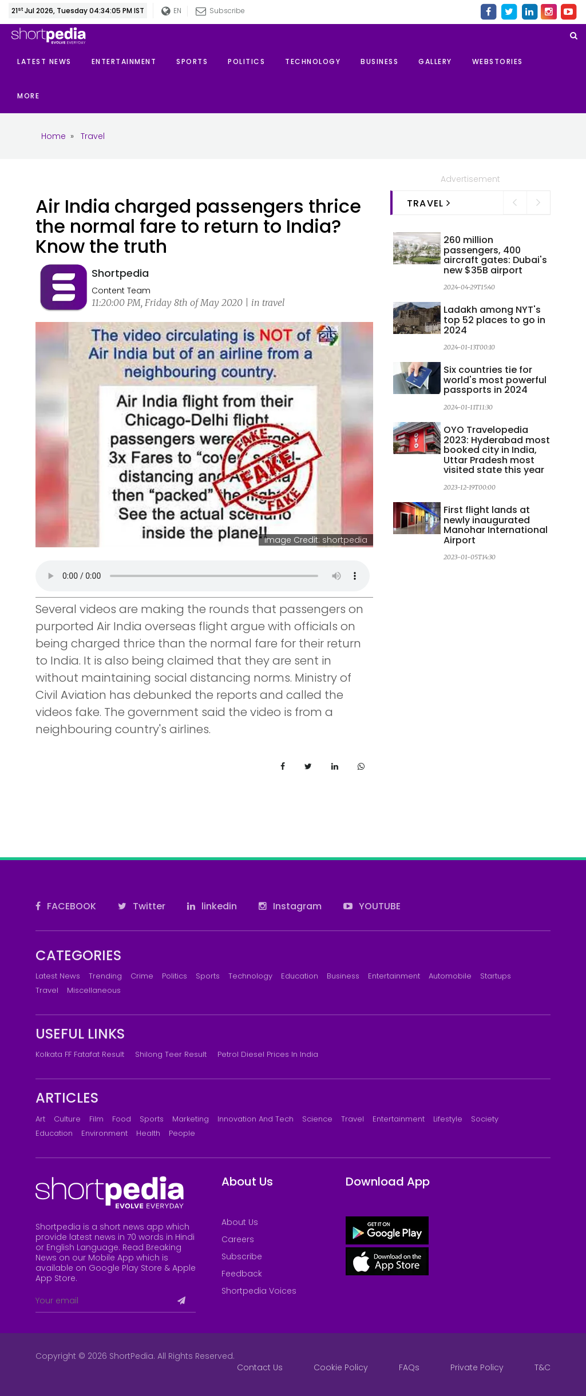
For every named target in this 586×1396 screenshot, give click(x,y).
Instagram (290, 906)
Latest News (57, 976)
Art (40, 1118)
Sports (208, 976)
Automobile (450, 976)
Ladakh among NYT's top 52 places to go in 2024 (494, 319)
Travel (46, 990)
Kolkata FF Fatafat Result (79, 1054)
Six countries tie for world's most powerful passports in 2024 (495, 379)
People (182, 1133)
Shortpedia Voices (258, 1290)
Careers (237, 1239)
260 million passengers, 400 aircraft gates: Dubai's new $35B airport (495, 255)
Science (317, 1118)
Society (484, 1118)
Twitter (141, 906)
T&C (542, 1367)
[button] (38, 96)
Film (96, 1118)
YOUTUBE (372, 906)
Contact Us (260, 1367)
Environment (104, 1133)
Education (299, 976)
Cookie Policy (341, 1367)
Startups (495, 976)
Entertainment (394, 976)
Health (148, 1133)
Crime (141, 976)
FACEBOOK (65, 906)
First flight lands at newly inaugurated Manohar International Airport (496, 525)
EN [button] (172, 11)
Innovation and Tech (255, 1118)
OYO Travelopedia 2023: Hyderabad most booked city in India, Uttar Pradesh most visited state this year (497, 449)
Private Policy (477, 1367)
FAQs (409, 1367)
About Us (239, 1222)
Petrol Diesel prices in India (267, 1054)
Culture (67, 1118)
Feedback (241, 1273)
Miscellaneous (94, 990)
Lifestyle (447, 1118)
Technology (250, 976)
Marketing (190, 1118)
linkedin (212, 906)
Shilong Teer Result (171, 1054)
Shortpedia (120, 273)
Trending (105, 976)
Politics (174, 976)
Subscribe (221, 10)
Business (343, 976)
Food (121, 1118)
